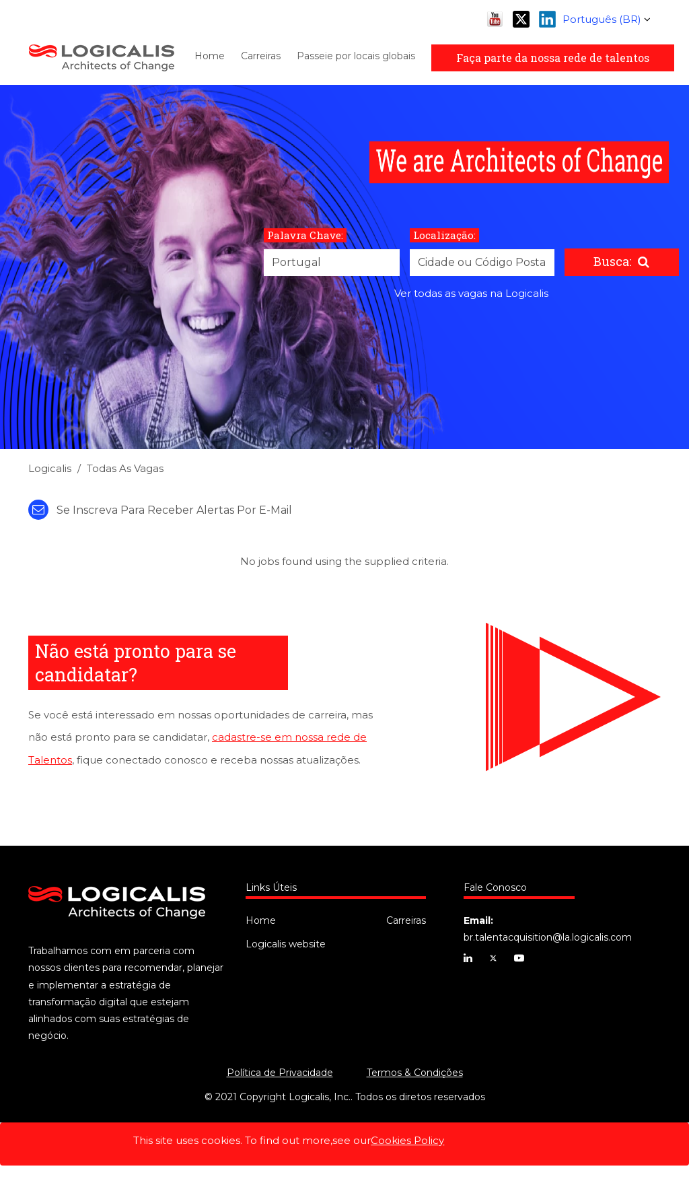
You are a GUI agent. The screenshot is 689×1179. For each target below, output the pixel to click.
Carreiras (261, 56)
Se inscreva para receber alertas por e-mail (160, 510)
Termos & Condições (415, 1073)
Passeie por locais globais (356, 56)
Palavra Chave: (305, 235)
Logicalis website (286, 944)
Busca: (612, 261)
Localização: (444, 235)
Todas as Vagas (125, 468)
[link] (344, 472)
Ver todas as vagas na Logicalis (471, 293)
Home (209, 56)
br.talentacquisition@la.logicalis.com (548, 937)
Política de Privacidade (280, 1073)
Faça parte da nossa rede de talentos (552, 57)
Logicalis (49, 468)
